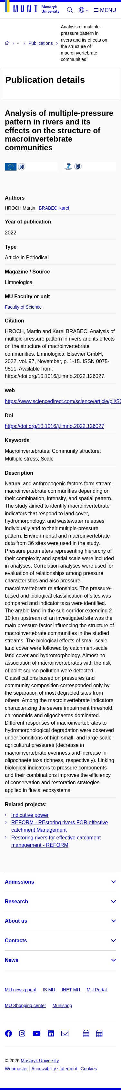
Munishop (62, 1005)
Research (16, 901)
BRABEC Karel (54, 208)
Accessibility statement (54, 1068)
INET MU (71, 989)
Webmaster (16, 1068)
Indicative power (30, 815)
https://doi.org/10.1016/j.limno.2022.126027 (54, 426)
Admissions (19, 882)
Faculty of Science (23, 307)
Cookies (89, 1068)
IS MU (49, 989)
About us (16, 921)
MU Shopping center (25, 1005)
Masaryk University (40, 1060)
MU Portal (96, 989)
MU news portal (20, 989)
